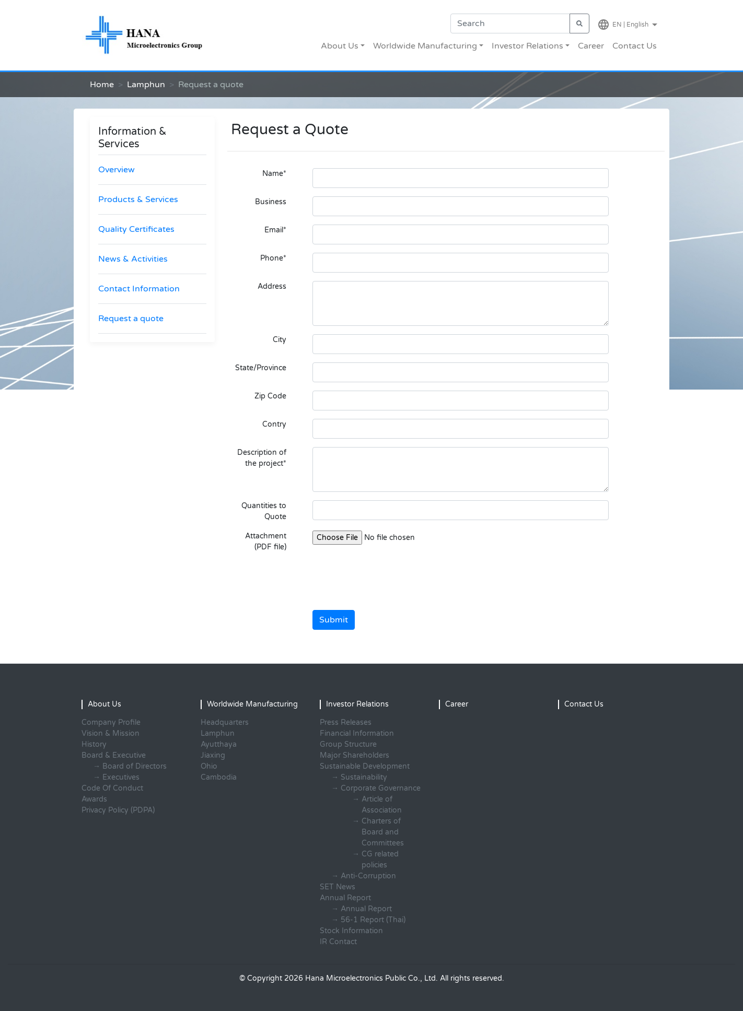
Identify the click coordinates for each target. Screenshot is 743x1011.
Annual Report (366, 908)
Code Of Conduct (112, 788)
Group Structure (348, 744)
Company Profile (111, 722)
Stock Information (351, 930)
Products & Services (138, 199)
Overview (116, 169)
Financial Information (357, 733)
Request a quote (131, 318)
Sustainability (364, 777)
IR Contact (338, 941)
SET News (337, 887)
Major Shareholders (354, 755)
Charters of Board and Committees (383, 832)
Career (591, 46)
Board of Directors (134, 766)
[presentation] (391, 581)
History (94, 744)
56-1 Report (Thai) (373, 919)
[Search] (510, 23)
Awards (94, 799)
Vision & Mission (111, 733)
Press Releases (346, 722)
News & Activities (133, 259)
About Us (339, 46)
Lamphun (146, 84)
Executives (121, 777)
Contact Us (634, 46)
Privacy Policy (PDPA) (118, 810)
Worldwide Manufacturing (425, 46)
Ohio (209, 766)
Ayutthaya (219, 744)
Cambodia (219, 777)
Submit (333, 620)
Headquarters (225, 722)
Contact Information (139, 289)
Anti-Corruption (368, 876)
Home (102, 84)
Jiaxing (213, 755)
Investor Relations (527, 46)
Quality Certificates (136, 229)
